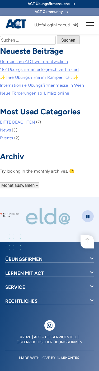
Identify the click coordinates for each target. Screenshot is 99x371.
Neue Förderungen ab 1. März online (34, 93)
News (5, 130)
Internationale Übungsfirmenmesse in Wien (42, 85)
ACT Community (51, 11)
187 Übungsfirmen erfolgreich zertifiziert (39, 69)
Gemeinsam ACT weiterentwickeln (34, 61)
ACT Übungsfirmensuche (52, 4)
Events (6, 137)
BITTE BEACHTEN (17, 122)
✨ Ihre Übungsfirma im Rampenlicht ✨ (39, 77)
